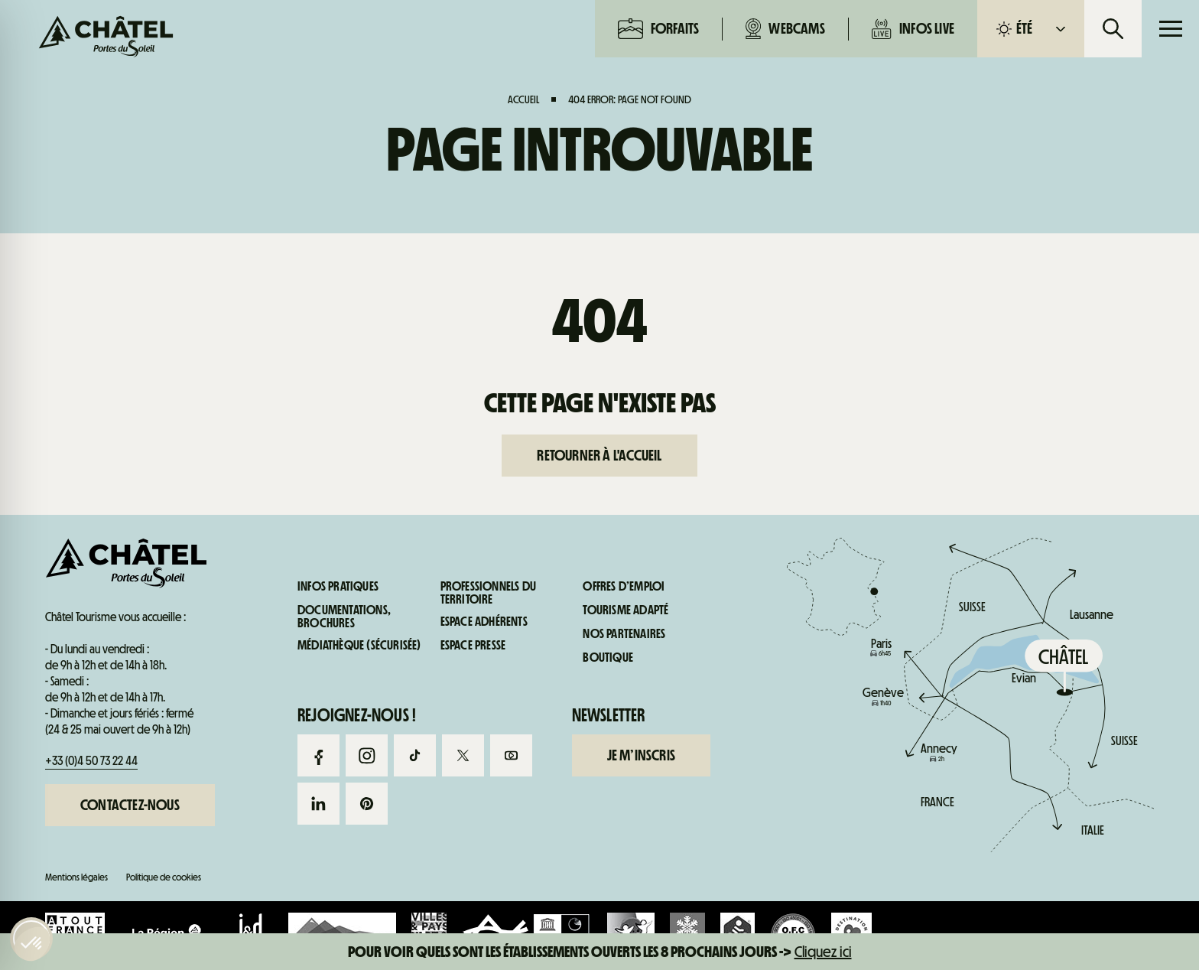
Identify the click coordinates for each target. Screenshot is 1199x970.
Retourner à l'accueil (599, 455)
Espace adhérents (484, 622)
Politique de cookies (163, 877)
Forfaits (659, 28)
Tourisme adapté (625, 610)
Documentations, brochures (344, 617)
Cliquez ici (823, 951)
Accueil (523, 99)
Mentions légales (76, 877)
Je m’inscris (641, 755)
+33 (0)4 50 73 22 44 (91, 761)
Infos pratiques (944, 656)
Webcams (785, 28)
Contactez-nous (130, 805)
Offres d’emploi (623, 587)
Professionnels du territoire (488, 593)
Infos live (913, 28)
